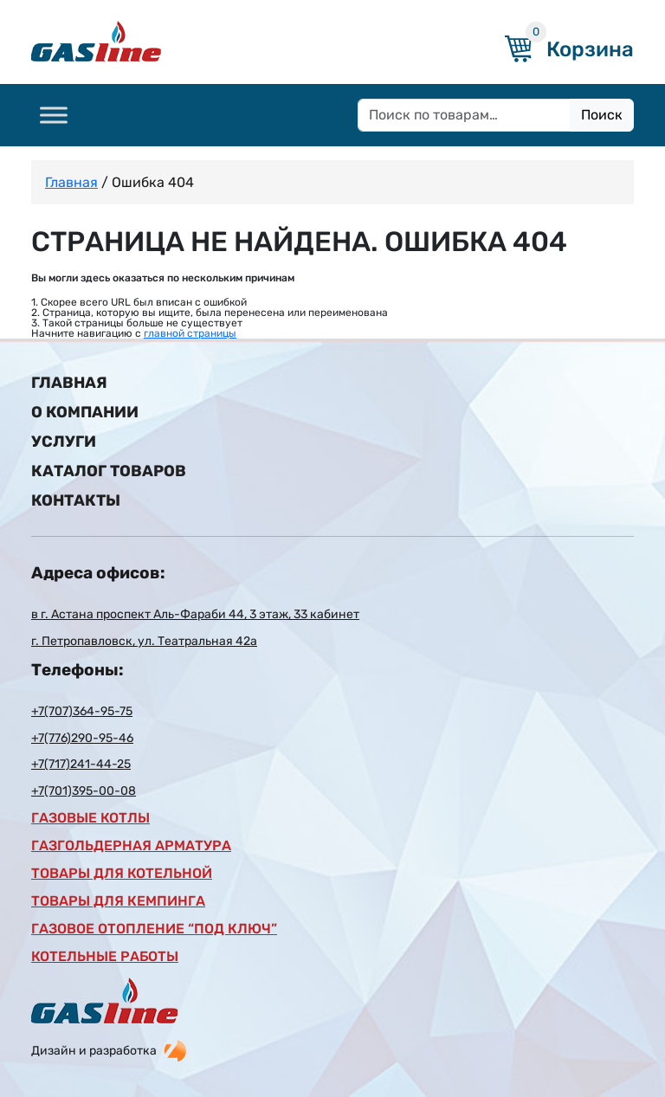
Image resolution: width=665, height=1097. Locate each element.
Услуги (63, 441)
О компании (85, 412)
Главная (71, 182)
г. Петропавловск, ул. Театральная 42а (144, 642)
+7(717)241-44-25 (81, 764)
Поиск (602, 114)
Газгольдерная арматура (131, 846)
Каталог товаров (108, 471)
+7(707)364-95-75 (81, 712)
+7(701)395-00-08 (83, 791)
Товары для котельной (121, 874)
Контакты (75, 500)
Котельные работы (104, 957)
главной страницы (190, 333)
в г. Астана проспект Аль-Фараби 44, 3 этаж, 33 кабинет (195, 615)
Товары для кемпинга (118, 901)
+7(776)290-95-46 (82, 738)
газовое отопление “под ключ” (154, 929)
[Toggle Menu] (54, 114)
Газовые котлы (90, 818)
